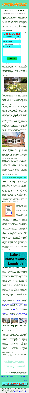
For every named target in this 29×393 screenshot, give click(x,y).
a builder (18, 300)
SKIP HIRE (15, 309)
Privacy (26, 380)
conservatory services (7, 348)
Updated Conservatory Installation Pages (11, 377)
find (7, 333)
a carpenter (9, 310)
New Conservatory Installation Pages (16, 376)
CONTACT (21, 8)
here (11, 352)
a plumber (11, 314)
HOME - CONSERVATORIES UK (14, 370)
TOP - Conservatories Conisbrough (10, 357)
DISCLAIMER (25, 8)
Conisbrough (5, 182)
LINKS (15, 8)
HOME (12, 8)
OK (25, 392)
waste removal (10, 306)
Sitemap (3, 376)
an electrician (21, 308)
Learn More (18, 392)
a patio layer (21, 313)
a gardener (20, 301)
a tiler (21, 305)
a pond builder (9, 304)
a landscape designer (17, 303)
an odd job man (5, 301)
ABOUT (18, 8)
